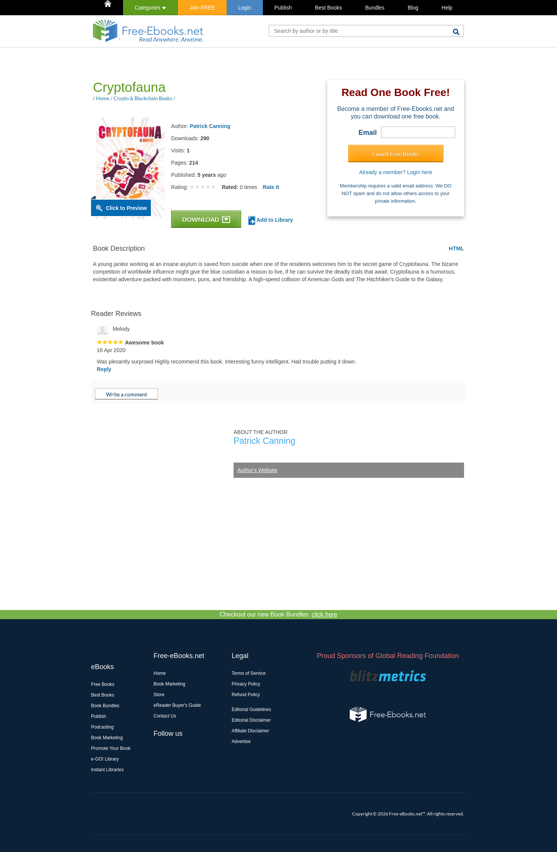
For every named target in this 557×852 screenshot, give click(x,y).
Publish (283, 8)
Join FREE (202, 8)
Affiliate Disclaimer (250, 730)
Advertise (241, 741)
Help (447, 8)
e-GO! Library (105, 759)
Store (159, 694)
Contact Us (165, 716)
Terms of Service (249, 673)
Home (160, 673)
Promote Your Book (110, 748)
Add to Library (270, 220)
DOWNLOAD (206, 219)
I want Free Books (395, 153)
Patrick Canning (210, 126)
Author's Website (257, 470)
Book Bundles (105, 705)
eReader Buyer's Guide (177, 705)
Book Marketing (107, 737)
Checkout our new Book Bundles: (279, 614)
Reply (104, 369)
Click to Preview (126, 208)
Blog (413, 8)
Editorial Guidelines (251, 709)
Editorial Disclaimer (251, 720)
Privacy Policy (246, 684)
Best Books (328, 8)
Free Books (102, 684)
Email (368, 132)
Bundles (374, 8)
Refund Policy (246, 694)
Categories (150, 8)
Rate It (271, 187)
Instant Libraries (107, 769)
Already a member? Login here (395, 172)
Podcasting (102, 727)
